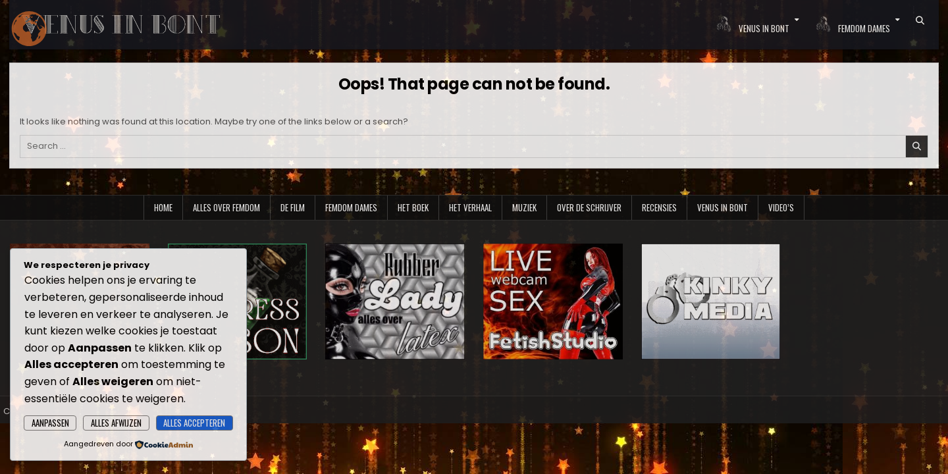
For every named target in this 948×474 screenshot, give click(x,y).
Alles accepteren (194, 422)
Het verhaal (470, 207)
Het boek (413, 207)
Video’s (781, 207)
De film (292, 207)
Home (163, 207)
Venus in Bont (722, 207)
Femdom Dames (351, 207)
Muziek (524, 207)
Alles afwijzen (116, 422)
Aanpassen (50, 422)
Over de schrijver (589, 207)
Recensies (659, 207)
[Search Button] (920, 20)
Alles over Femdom (226, 207)
